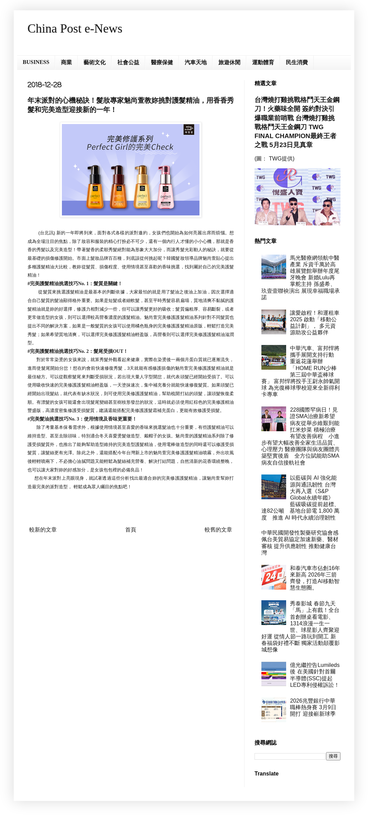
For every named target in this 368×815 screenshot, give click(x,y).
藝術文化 (95, 62)
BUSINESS (36, 62)
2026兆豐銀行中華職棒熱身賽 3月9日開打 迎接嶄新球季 (313, 707)
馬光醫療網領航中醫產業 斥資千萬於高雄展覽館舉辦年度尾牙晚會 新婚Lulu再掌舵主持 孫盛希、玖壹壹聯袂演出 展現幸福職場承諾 (300, 277)
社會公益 (128, 62)
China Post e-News (75, 28)
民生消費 (297, 62)
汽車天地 (196, 62)
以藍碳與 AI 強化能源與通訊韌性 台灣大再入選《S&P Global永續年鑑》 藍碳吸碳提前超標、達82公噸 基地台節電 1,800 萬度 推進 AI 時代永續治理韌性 (300, 497)
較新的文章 (43, 530)
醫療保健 (162, 62)
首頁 (130, 530)
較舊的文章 (218, 530)
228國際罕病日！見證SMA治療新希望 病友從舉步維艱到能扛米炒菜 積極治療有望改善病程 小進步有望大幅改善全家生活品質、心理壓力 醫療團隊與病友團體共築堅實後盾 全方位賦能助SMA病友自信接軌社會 (300, 436)
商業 (66, 62)
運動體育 (263, 62)
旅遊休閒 (229, 62)
